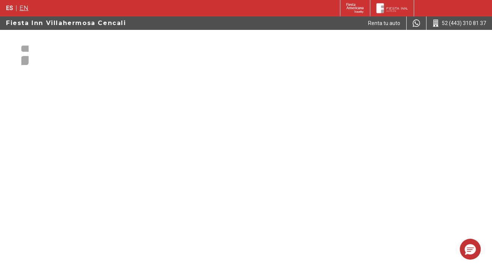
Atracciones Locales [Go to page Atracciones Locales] (370, 44)
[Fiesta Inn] (392, 8)
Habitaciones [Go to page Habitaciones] (282, 44)
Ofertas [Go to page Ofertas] (320, 44)
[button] (470, 249)
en (23, 8)
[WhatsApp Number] (416, 23)
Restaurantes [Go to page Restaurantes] (429, 44)
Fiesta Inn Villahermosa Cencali (66, 23)
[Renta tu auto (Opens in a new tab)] (384, 23)
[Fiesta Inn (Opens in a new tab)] (355, 8)
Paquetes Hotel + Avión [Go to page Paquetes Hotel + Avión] (221, 44)
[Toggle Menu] (468, 44)
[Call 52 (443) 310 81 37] (459, 23)
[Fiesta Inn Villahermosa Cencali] (49, 52)
